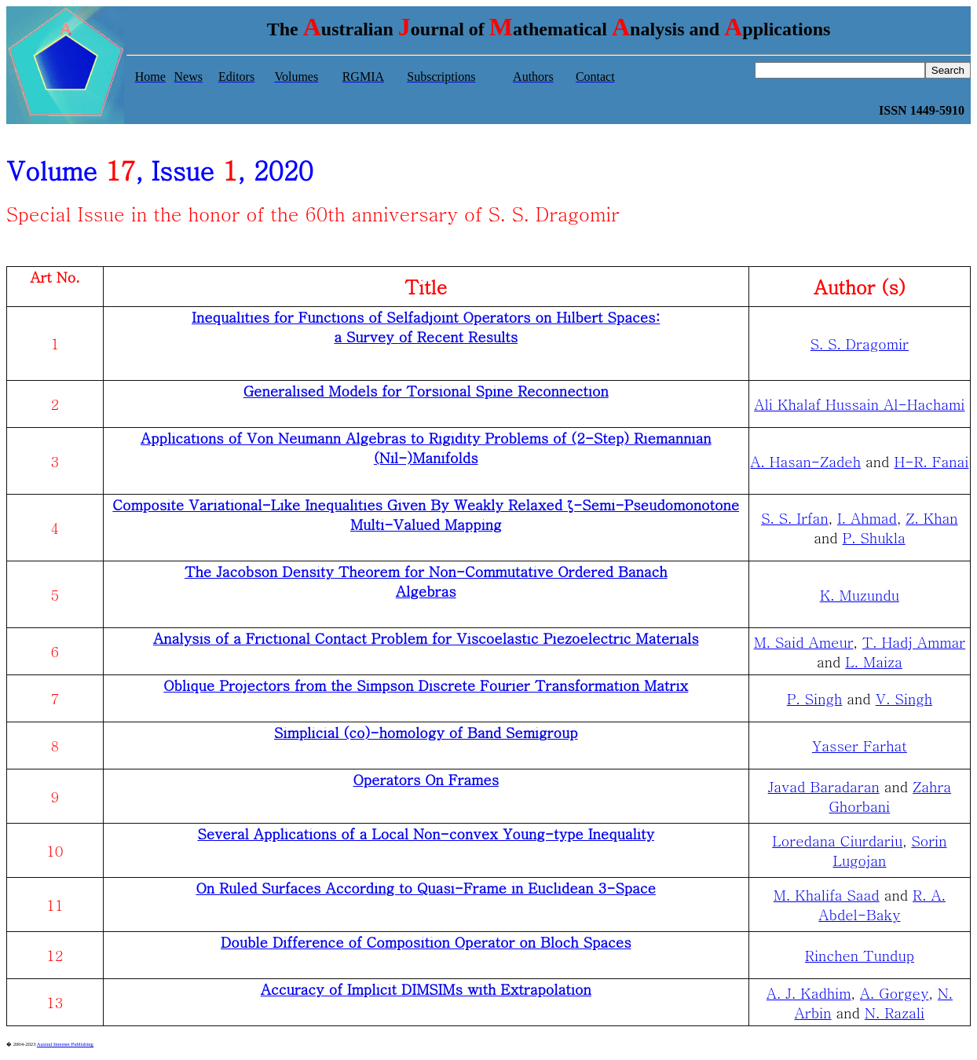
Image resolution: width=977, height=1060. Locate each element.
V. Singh (904, 698)
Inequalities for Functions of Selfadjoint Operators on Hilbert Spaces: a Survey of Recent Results (426, 326)
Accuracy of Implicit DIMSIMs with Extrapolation (426, 989)
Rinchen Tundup (859, 955)
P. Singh (815, 698)
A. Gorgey (894, 993)
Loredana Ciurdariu (837, 840)
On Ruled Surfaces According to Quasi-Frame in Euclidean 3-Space (425, 887)
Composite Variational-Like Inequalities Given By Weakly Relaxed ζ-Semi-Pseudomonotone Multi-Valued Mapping (425, 514)
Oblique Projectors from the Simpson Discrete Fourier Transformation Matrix (425, 685)
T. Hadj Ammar (913, 642)
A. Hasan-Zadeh (805, 461)
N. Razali (894, 1012)
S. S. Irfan (794, 518)
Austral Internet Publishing (65, 1044)
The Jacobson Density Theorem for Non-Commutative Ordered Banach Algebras (426, 581)
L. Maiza (873, 661)
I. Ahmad (867, 518)
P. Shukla (874, 537)
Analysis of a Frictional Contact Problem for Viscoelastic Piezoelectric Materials (426, 638)
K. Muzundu (859, 595)
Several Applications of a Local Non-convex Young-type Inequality (425, 833)
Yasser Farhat (859, 745)
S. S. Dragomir (860, 343)
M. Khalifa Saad (827, 895)
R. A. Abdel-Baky (882, 904)
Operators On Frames (426, 779)
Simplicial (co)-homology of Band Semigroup (426, 732)
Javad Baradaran (824, 786)
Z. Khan (931, 518)
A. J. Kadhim (809, 993)
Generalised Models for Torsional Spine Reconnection (426, 390)
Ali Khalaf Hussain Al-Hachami (859, 404)
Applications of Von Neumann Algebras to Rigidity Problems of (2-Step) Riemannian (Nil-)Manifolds (426, 447)
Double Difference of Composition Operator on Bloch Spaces (426, 942)
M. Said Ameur (804, 642)
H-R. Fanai (931, 461)
